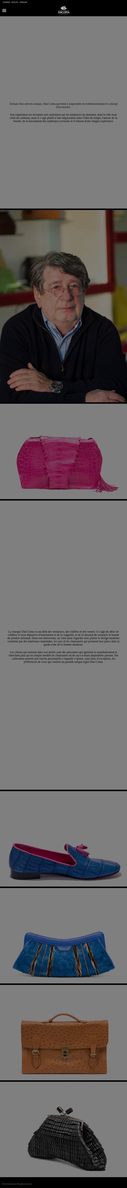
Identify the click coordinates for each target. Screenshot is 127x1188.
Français (23, 2)
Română (6, 2)
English (14, 2)
